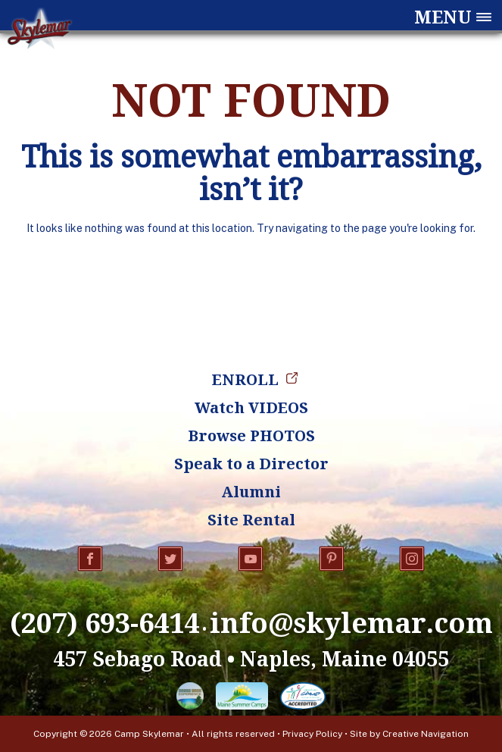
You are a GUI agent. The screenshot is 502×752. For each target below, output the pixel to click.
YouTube (250, 558)
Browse (251, 435)
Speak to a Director (251, 463)
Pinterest (331, 558)
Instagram (412, 558)
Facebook (90, 558)
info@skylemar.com (351, 622)
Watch (251, 407)
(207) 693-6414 (104, 622)
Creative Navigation (425, 733)
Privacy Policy (312, 733)
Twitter (170, 558)
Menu (443, 17)
